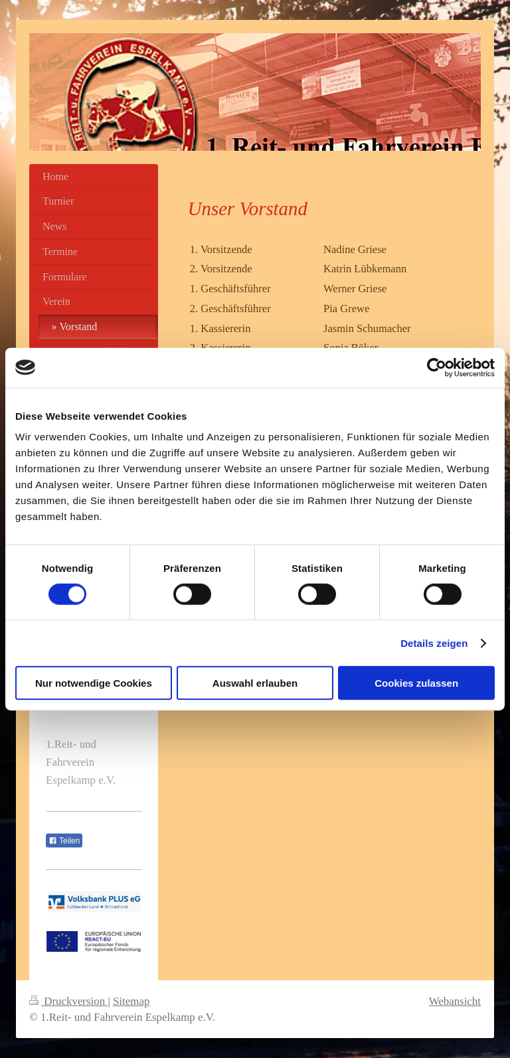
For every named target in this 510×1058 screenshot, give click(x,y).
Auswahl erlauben (255, 683)
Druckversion (68, 1001)
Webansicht (455, 1001)
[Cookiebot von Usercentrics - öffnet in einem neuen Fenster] (437, 367)
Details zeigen (434, 642)
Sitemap (131, 1001)
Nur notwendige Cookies (93, 683)
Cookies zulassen (416, 683)
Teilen (64, 840)
